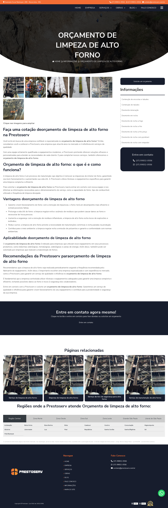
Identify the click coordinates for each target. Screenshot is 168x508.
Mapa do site (70, 490)
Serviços (104, 7)
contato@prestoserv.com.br (153, 2)
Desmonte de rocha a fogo (132, 121)
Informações (70, 61)
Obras (119, 7)
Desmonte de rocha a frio (132, 126)
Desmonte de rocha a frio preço (134, 132)
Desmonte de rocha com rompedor (135, 142)
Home (78, 7)
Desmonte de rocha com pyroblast (135, 137)
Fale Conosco (148, 7)
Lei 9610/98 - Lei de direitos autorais (144, 442)
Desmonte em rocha (130, 115)
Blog (132, 7)
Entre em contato (86, 322)
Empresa (90, 7)
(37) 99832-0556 (117, 2)
